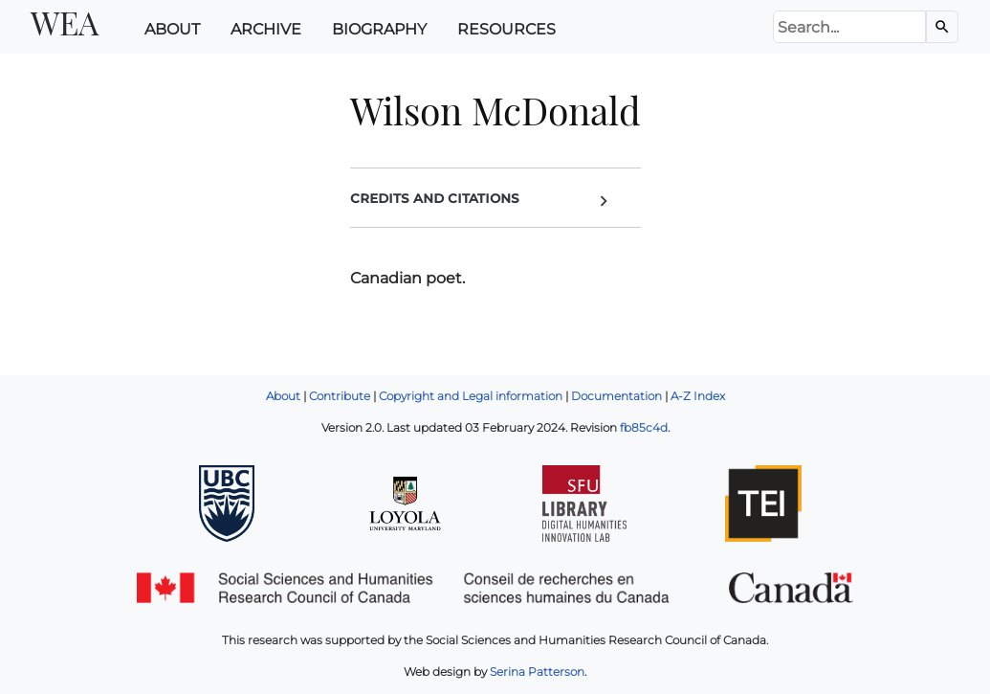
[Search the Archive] (942, 27)
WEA (65, 22)
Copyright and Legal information (470, 396)
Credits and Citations (482, 200)
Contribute (339, 396)
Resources (506, 29)
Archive (266, 29)
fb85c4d (644, 427)
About (172, 29)
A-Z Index (698, 396)
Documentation (616, 396)
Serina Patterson (537, 671)
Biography (379, 29)
